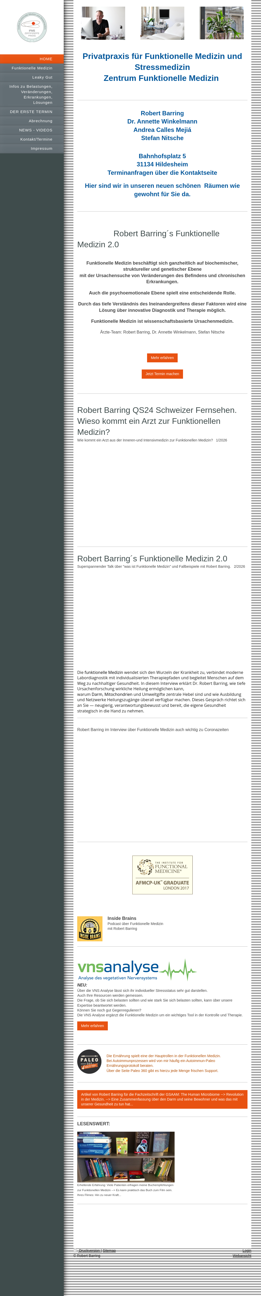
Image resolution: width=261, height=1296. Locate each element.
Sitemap (109, 1251)
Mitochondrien (119, 694)
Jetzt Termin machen (162, 374)
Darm (97, 694)
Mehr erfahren (162, 358)
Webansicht (242, 1256)
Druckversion (87, 1251)
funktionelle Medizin (104, 672)
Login (247, 1251)
